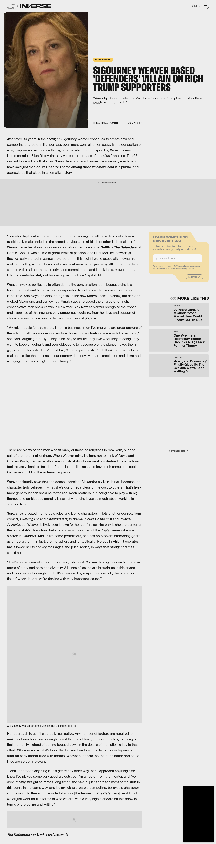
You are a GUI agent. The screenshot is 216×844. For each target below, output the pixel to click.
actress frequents (56, 472)
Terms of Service (167, 270)
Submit (192, 278)
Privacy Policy (187, 270)
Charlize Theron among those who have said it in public (88, 167)
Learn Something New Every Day (170, 240)
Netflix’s (118, 247)
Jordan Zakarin (108, 123)
